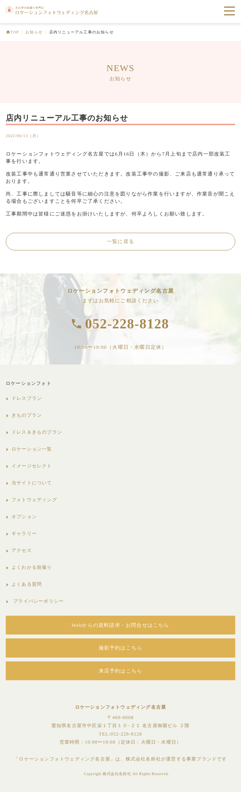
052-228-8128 (127, 323)
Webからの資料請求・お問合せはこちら (120, 625)
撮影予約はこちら (121, 648)
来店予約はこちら (121, 671)
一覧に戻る (120, 241)
